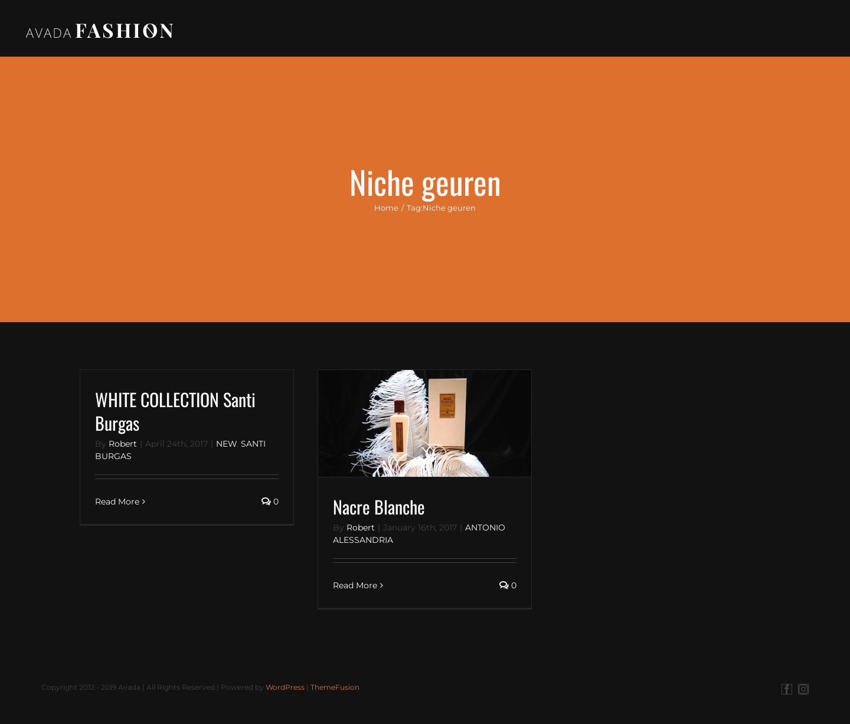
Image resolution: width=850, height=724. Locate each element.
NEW (226, 446)
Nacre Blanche (379, 509)
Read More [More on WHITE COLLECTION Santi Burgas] (117, 504)
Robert (123, 446)
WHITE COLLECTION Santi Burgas (175, 414)
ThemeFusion (334, 690)
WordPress (285, 690)
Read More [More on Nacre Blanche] (355, 588)
